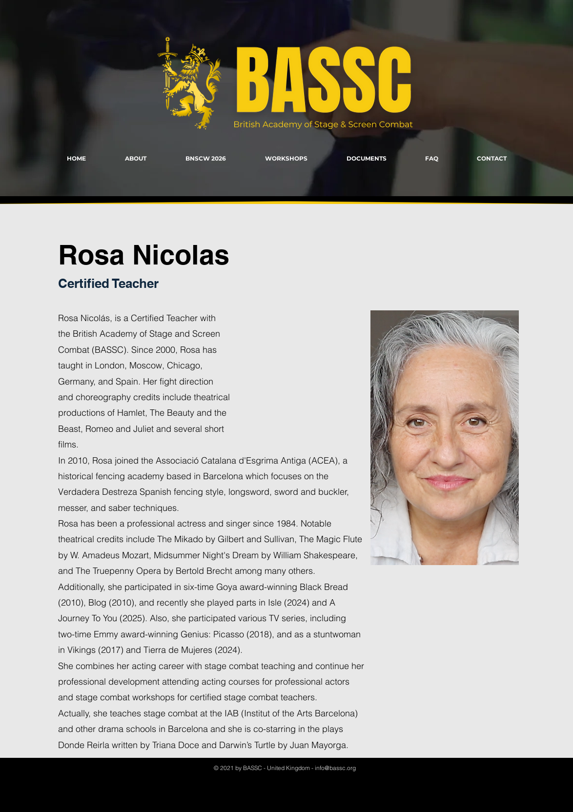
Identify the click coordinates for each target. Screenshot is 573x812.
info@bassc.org (335, 767)
